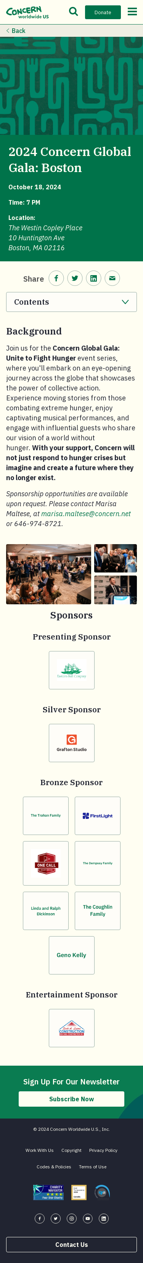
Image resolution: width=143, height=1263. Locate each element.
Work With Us (40, 1150)
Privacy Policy (103, 1150)
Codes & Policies (54, 1167)
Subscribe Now (71, 1099)
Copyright (71, 1150)
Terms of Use (92, 1167)
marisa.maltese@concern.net (86, 513)
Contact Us (71, 1244)
